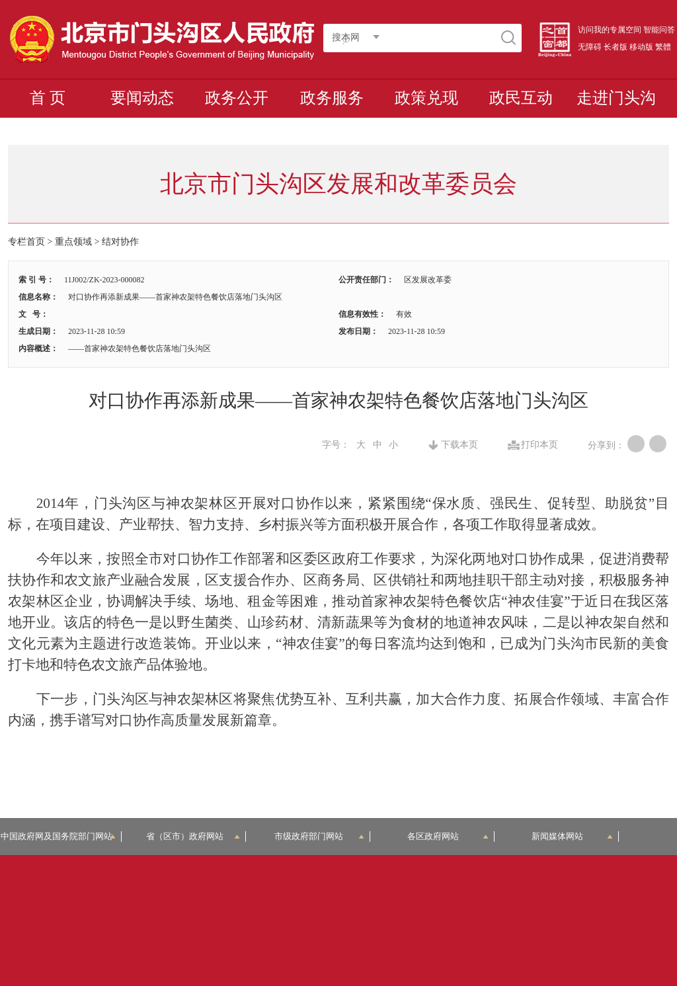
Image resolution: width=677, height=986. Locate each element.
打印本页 (539, 445)
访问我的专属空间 (609, 29)
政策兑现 (426, 97)
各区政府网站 (448, 836)
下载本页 (459, 445)
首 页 (47, 97)
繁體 (663, 47)
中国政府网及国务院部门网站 (61, 836)
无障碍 (590, 47)
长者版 (615, 47)
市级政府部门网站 (319, 836)
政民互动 (521, 97)
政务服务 (332, 97)
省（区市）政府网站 (193, 836)
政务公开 (236, 97)
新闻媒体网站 (572, 836)
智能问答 (659, 29)
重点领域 (73, 242)
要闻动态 (142, 97)
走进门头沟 (616, 97)
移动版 (641, 47)
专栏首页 (26, 242)
